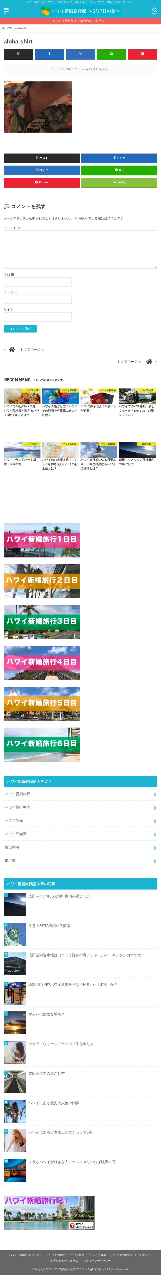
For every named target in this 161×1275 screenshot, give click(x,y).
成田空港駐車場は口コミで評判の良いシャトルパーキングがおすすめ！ (86, 955)
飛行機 (10, 860)
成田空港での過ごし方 (46, 1073)
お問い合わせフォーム (64, 1260)
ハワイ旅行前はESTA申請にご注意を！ (82, 21)
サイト (8, 309)
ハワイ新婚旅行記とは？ (26, 1255)
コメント (12, 228)
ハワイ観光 (14, 820)
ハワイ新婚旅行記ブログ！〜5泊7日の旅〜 (78, 1269)
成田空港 (12, 847)
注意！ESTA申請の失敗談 (49, 925)
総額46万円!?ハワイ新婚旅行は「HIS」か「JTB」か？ (73, 985)
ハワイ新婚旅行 (17, 793)
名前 (9, 274)
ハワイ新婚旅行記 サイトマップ (130, 1255)
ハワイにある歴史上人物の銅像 (53, 1103)
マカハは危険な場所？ (46, 1014)
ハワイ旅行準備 (17, 807)
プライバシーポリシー (97, 1260)
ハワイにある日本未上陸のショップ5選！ (62, 1132)
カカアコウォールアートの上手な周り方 (61, 1043)
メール (10, 292)
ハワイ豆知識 (16, 834)
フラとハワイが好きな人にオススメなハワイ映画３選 (72, 1161)
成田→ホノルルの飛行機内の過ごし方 (59, 896)
